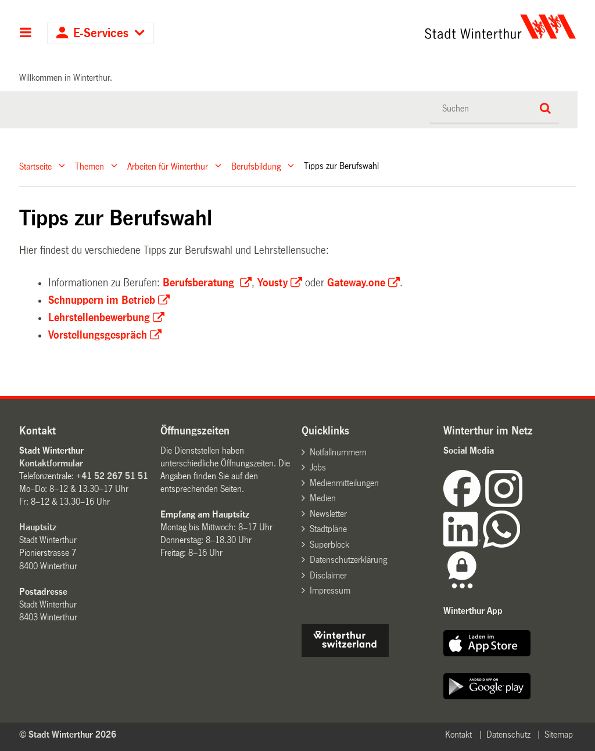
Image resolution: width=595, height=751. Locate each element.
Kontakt (458, 734)
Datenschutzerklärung (348, 560)
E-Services (101, 33)
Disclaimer (328, 575)
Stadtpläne (328, 529)
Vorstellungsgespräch (97, 335)
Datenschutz (508, 734)
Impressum (330, 590)
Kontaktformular (51, 463)
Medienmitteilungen (344, 483)
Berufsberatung (200, 283)
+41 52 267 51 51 (112, 476)
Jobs (318, 467)
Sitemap (558, 734)
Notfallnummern (338, 452)
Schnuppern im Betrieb (101, 300)
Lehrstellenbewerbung (99, 318)
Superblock (329, 544)
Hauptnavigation (26, 34)
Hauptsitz (37, 527)
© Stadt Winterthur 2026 (67, 734)
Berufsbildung (256, 166)
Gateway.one (356, 283)
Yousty (272, 283)
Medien (323, 498)
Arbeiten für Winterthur (167, 166)
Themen (89, 166)
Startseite (35, 166)
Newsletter (328, 514)
